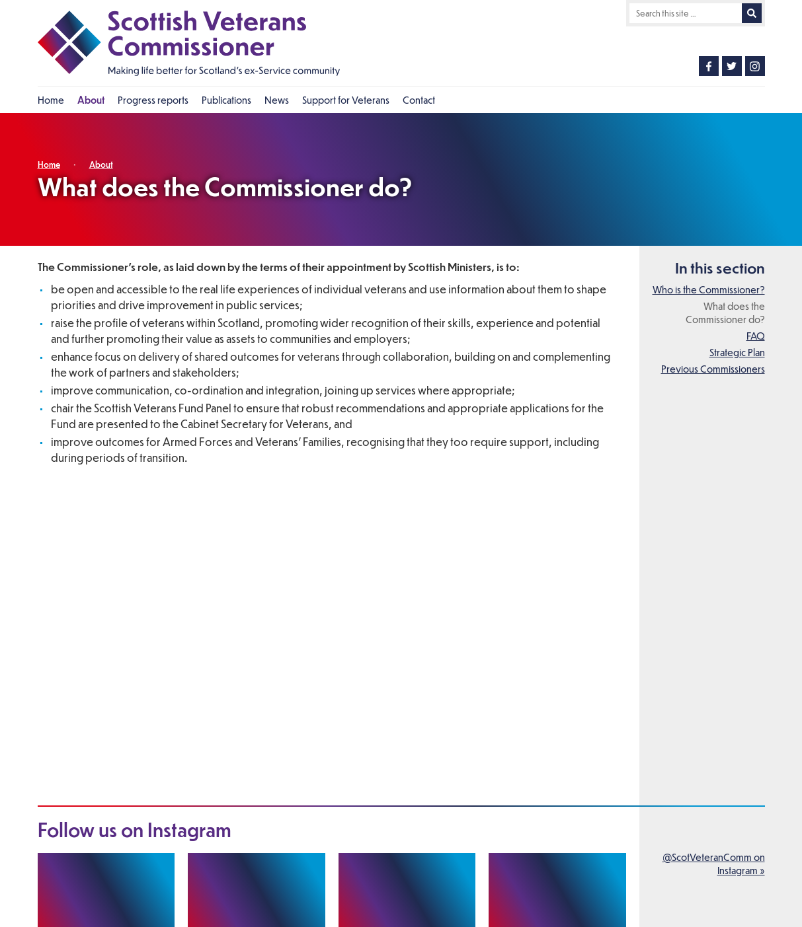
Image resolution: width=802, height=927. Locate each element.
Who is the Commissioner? (709, 289)
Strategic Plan (737, 352)
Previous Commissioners (713, 369)
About (101, 164)
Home (49, 164)
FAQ (755, 336)
